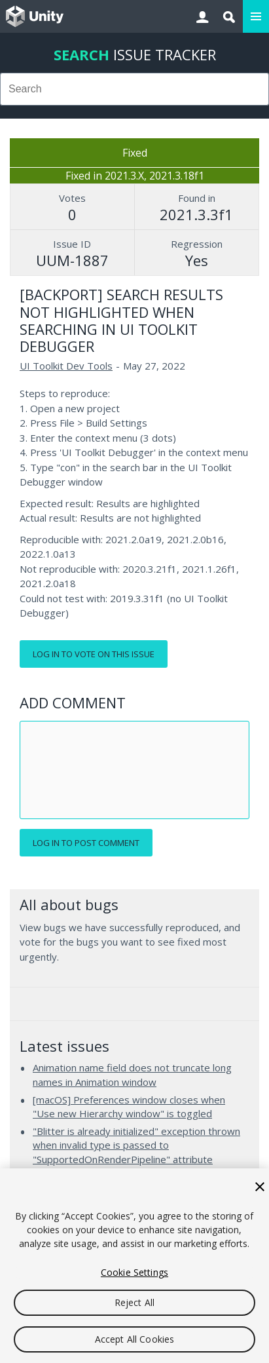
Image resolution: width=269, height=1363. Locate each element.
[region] (134, 1265)
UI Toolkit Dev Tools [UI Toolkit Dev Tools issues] (66, 365)
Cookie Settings (134, 1272)
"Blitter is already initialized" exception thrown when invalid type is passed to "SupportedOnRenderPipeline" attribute (136, 1145)
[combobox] (134, 89)
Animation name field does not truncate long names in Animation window (132, 1074)
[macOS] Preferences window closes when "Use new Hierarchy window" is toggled (129, 1107)
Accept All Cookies (135, 1339)
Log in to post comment (86, 843)
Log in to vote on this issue (93, 654)
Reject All (134, 1302)
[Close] (260, 1186)
